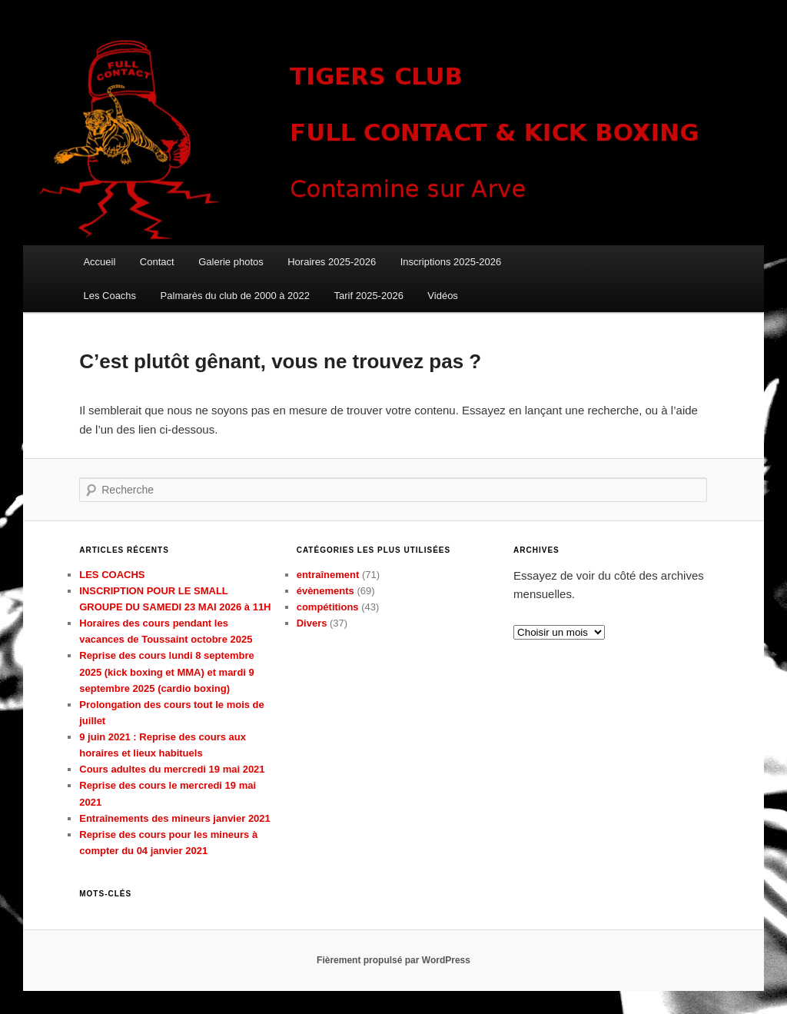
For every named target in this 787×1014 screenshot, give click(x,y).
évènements (325, 591)
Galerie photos (231, 262)
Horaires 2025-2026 (331, 262)
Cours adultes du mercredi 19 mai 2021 (171, 769)
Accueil (99, 262)
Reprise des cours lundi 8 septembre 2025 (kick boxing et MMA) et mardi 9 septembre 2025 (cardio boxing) (166, 671)
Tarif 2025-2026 (368, 295)
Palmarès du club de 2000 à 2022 (235, 295)
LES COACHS (111, 574)
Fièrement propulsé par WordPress (393, 960)
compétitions (328, 607)
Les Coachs (109, 295)
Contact (157, 262)
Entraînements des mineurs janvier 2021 (175, 818)
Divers (312, 623)
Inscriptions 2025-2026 (451, 262)
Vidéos (442, 295)
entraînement (328, 574)
